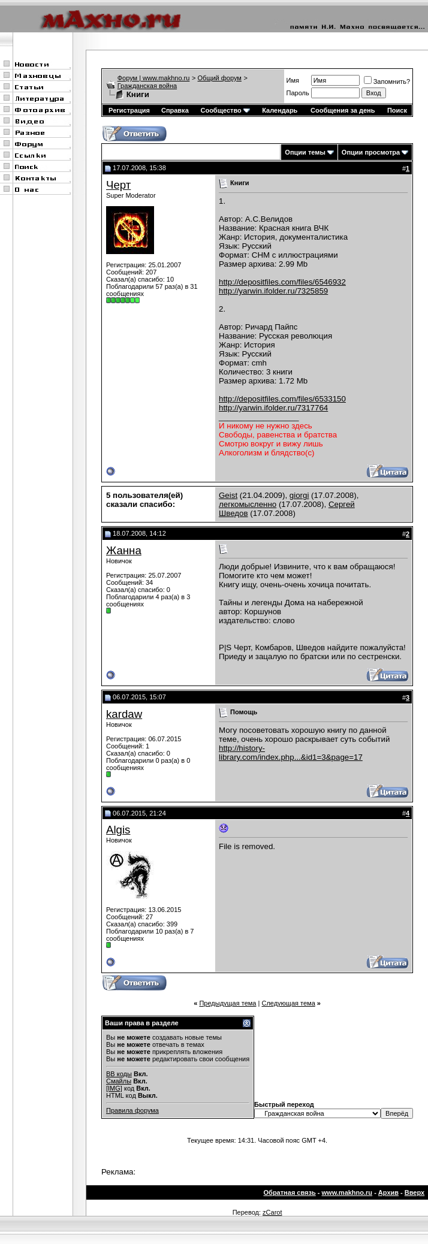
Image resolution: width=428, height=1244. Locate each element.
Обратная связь (290, 1192)
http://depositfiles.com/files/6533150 (282, 398)
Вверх (414, 1192)
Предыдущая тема (227, 1003)
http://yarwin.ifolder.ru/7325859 (273, 290)
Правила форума (132, 1110)
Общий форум (220, 77)
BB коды (119, 1073)
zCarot (272, 1212)
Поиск (397, 110)
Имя (293, 80)
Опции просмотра (371, 152)
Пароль (298, 92)
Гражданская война (147, 85)
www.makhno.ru (347, 1192)
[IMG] (114, 1088)
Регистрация (129, 110)
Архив (388, 1192)
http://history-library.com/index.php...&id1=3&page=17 (291, 753)
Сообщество (224, 110)
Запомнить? (387, 81)
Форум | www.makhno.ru (153, 77)
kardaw (124, 714)
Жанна (123, 550)
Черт (118, 185)
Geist (228, 495)
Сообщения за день (343, 110)
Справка (175, 110)
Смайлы (118, 1081)
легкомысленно (247, 504)
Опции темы (305, 152)
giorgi (299, 495)
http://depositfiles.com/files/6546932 (282, 281)
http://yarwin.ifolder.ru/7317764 (273, 407)
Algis (118, 829)
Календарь (279, 110)
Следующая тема (288, 1003)
